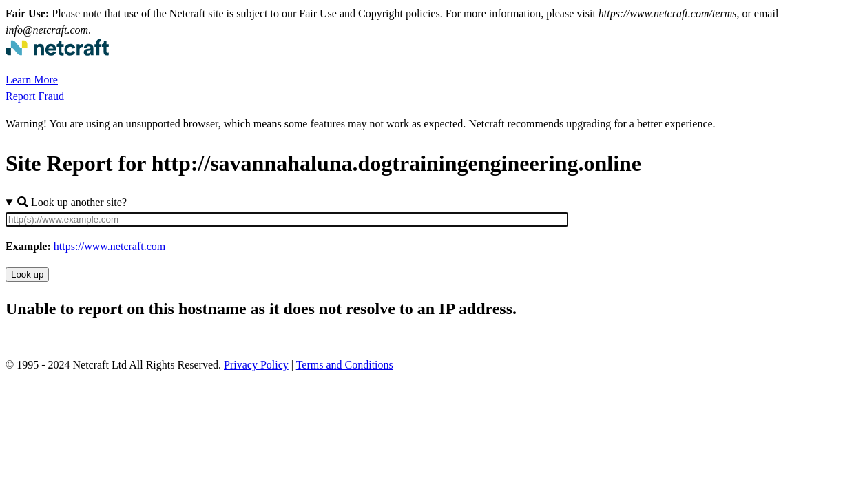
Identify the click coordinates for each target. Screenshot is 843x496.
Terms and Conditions (344, 365)
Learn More (32, 79)
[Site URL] (287, 219)
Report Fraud (35, 96)
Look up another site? (72, 202)
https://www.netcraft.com (109, 246)
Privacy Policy (256, 365)
